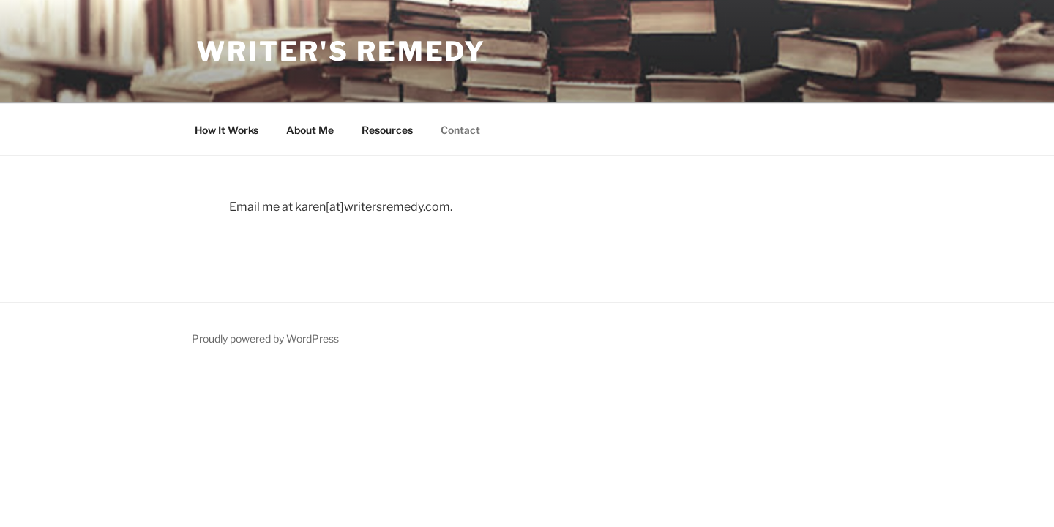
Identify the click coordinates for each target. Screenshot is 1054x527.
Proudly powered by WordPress (265, 338)
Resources (387, 130)
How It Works (226, 130)
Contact (460, 130)
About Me (310, 130)
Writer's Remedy (341, 51)
